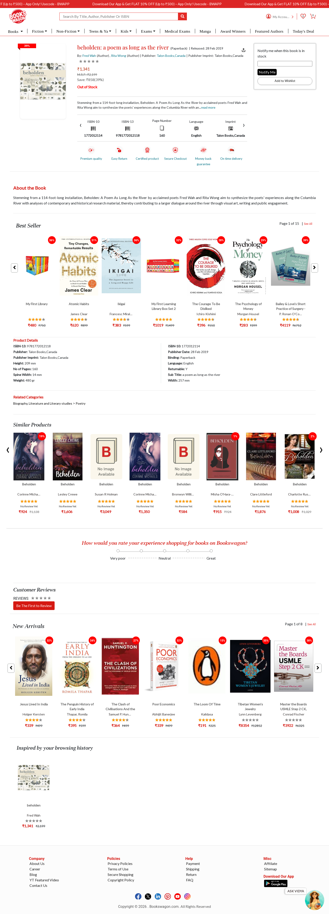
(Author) (103, 56)
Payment (193, 863)
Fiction (38, 31)
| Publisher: (163, 56)
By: (86, 56)
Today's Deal (303, 31)
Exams (146, 31)
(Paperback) (178, 48)
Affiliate (270, 863)
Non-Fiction (66, 31)
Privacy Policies (120, 863)
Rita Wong (118, 56)
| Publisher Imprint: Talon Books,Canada (214, 56)
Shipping (192, 869)
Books (13, 31)
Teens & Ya (98, 31)
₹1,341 (83, 68)
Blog (33, 874)
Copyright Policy (121, 880)
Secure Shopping (120, 874)
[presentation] (80, 124)
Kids (124, 31)
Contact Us (38, 885)
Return (191, 874)
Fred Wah (89, 56)
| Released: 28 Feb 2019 (206, 48)
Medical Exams (177, 31)
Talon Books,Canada (171, 56)
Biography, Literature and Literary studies (42, 403)
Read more (208, 107)
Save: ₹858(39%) (90, 79)
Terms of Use (118, 869)
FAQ (189, 880)
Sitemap (270, 869)
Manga (205, 31)
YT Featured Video (44, 880)
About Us (37, 863)
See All (308, 223)
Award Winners (233, 31)
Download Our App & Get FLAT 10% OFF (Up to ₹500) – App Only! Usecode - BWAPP (181, 4)
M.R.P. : (87, 74)
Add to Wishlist (285, 81)
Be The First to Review (34, 605)
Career (34, 869)
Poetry (80, 403)
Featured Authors (269, 31)
